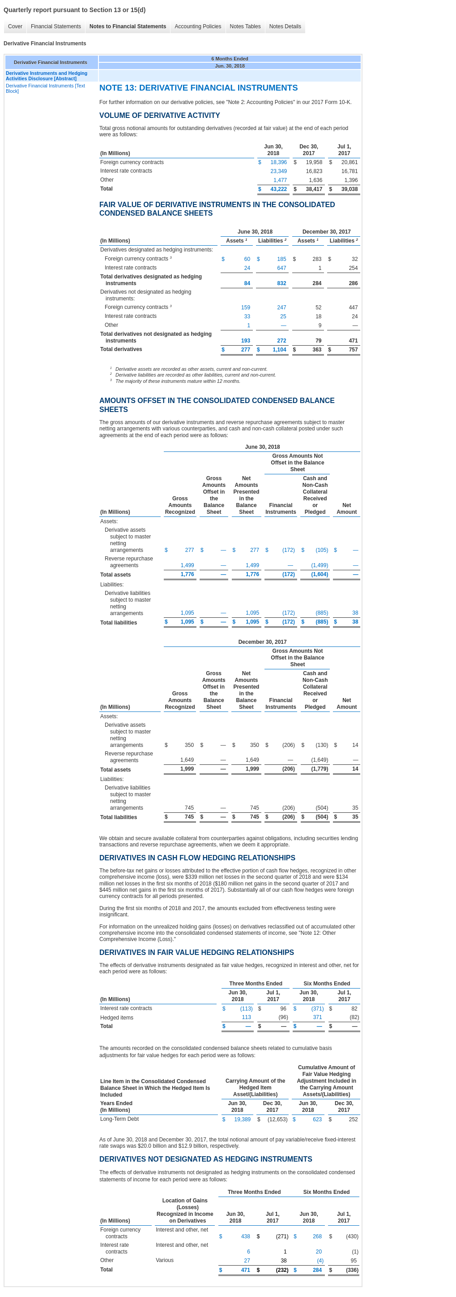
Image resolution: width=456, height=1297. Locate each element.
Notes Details (285, 26)
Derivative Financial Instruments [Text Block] (45, 88)
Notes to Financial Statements (127, 26)
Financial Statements (56, 26)
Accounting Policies (198, 26)
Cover (15, 26)
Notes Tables (245, 26)
